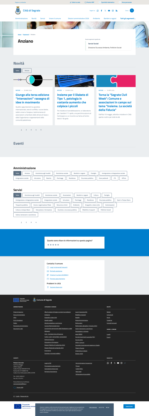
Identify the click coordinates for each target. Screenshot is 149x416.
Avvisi (108, 318)
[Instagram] (112, 10)
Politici (15, 323)
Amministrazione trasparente (84, 363)
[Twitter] (104, 10)
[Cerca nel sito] (132, 10)
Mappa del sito (24, 396)
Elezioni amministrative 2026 (78, 18)
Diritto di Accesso (49, 340)
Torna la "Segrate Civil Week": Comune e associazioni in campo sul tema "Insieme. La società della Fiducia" (115, 102)
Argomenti (26, 35)
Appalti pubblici (49, 320)
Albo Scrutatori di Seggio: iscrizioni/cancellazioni (58, 312)
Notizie (27, 70)
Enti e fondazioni (18, 320)
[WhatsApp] (97, 10)
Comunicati (110, 315)
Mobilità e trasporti (80, 315)
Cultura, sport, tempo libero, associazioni (56, 337)
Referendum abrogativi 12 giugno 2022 (86, 326)
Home (19, 35)
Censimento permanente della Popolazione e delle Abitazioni (58, 330)
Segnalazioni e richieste (81, 331)
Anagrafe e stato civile (51, 318)
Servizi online (79, 340)
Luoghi (108, 334)
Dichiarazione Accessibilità (83, 374)
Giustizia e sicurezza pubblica (52, 353)
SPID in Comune (79, 342)
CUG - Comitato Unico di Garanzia (54, 334)
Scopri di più (129, 406)
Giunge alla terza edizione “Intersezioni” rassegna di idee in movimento (32, 98)
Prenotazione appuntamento (52, 366)
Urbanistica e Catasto (81, 351)
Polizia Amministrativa (81, 320)
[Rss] (116, 10)
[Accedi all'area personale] (125, 2)
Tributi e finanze (79, 348)
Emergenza (48, 351)
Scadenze (109, 320)
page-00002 (78, 334)
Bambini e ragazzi (110, 18)
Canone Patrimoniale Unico (52, 326)
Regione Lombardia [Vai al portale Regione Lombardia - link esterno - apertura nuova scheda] (20, 2)
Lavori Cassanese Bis (81, 312)
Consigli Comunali (112, 323)
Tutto (17, 70)
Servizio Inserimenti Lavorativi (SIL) (85, 337)
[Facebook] (101, 10)
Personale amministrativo (20, 326)
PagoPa (77, 318)
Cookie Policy (79, 369)
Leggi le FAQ (48, 363)
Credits (18, 396)
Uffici (14, 318)
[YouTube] (108, 10)
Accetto (101, 407)
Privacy (78, 366)
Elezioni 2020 (79, 354)
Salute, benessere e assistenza (84, 329)
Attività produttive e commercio (53, 323)
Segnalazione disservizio (51, 369)
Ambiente (96, 18)
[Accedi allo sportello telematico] (106, 2)
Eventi (108, 337)
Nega (107, 407)
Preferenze (93, 407)
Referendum (78, 323)
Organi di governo (18, 312)
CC (14, 396)
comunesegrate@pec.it (19, 384)
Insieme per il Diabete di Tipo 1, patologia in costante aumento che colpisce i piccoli (72, 100)
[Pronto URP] (89, 2)
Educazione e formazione (51, 342)
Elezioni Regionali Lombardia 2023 (54, 348)
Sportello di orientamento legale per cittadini (87, 345)
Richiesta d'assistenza (51, 372)
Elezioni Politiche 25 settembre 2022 (55, 345)
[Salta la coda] (75, 2)
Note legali (78, 372)
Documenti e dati (18, 329)
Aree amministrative (19, 315)
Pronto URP (18, 387)
